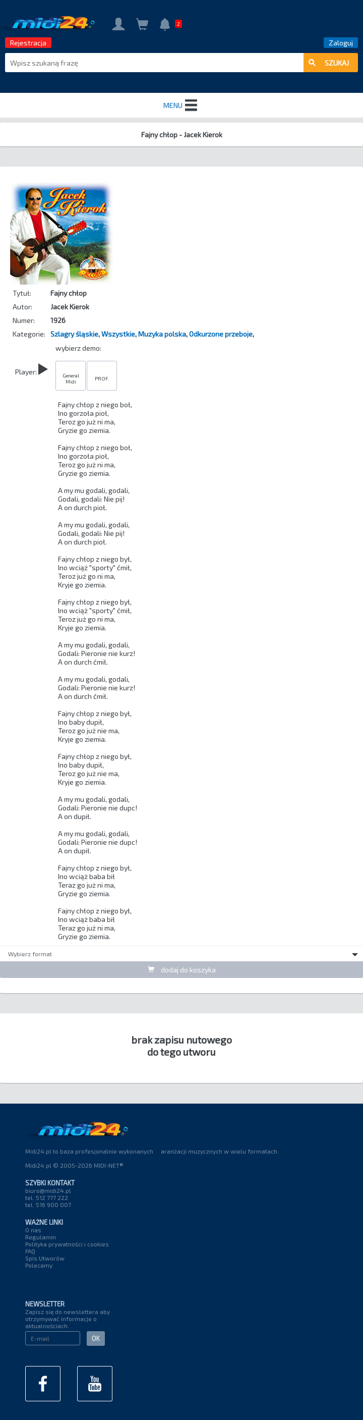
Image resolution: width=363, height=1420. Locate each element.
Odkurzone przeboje (221, 334)
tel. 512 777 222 (46, 1197)
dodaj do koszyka (182, 969)
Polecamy (38, 1265)
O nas (33, 1229)
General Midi (71, 378)
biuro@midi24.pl (48, 1190)
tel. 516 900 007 (48, 1204)
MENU (181, 105)
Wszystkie (118, 334)
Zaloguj (341, 42)
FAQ (30, 1250)
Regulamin (40, 1236)
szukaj (329, 63)
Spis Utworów (45, 1258)
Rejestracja (28, 42)
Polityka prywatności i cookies (67, 1243)
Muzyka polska (162, 334)
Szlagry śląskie (74, 334)
